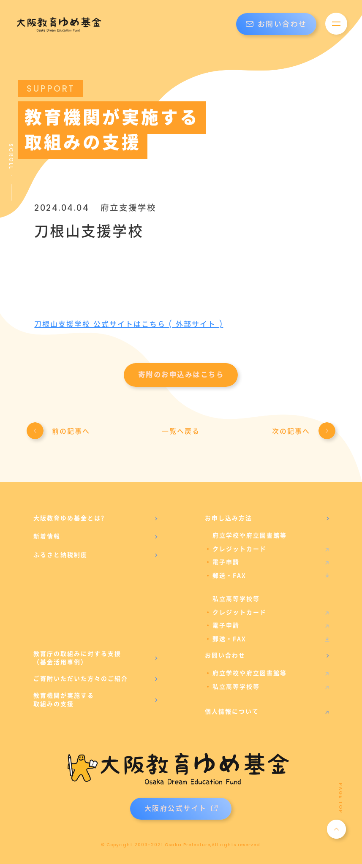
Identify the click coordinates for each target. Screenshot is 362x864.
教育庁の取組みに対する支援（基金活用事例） (77, 658)
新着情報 (46, 536)
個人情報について (232, 712)
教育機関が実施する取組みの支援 (63, 700)
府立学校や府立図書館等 (249, 673)
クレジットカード (239, 549)
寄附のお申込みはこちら (181, 375)
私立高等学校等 (236, 687)
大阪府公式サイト (181, 808)
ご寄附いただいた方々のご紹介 (80, 679)
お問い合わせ (276, 24)
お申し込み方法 (228, 518)
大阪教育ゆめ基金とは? (69, 518)
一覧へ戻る (181, 431)
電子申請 (226, 562)
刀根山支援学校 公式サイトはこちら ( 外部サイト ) (128, 324)
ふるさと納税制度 (60, 555)
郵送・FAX (229, 576)
